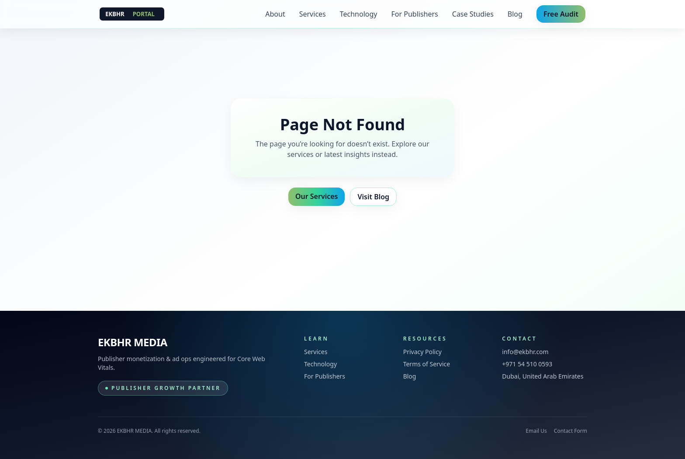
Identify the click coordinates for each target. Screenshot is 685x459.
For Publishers (414, 14)
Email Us (536, 431)
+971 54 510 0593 (527, 364)
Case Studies (473, 14)
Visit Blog (373, 197)
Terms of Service (426, 364)
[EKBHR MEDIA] (132, 14)
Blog (515, 14)
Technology (358, 14)
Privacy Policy (422, 352)
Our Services (316, 196)
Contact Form (570, 431)
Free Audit (560, 14)
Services (312, 14)
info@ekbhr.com (525, 352)
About (275, 14)
